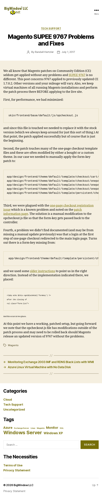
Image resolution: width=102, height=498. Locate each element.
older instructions (42, 271)
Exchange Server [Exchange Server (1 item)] (21, 428)
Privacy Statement (16, 470)
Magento (13, 345)
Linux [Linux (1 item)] (33, 428)
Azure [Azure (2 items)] (7, 428)
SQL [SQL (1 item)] (61, 428)
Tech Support (51, 28)
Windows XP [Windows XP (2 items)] (53, 433)
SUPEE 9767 (77, 75)
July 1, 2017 (68, 51)
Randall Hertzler (44, 51)
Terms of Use (12, 465)
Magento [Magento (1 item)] (40, 428)
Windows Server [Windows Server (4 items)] (22, 432)
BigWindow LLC (23, 485)
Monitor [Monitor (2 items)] (52, 428)
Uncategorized (14, 409)
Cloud (7, 399)
